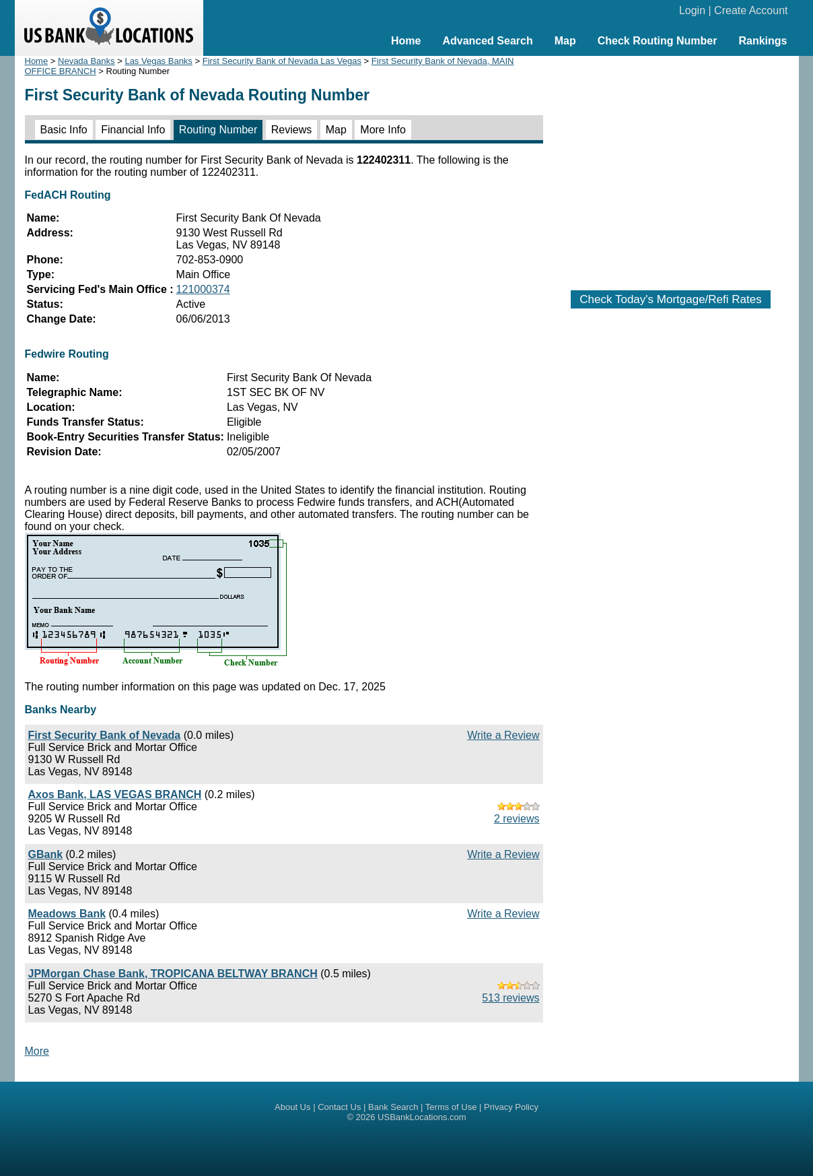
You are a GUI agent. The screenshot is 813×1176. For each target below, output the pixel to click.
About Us (292, 1107)
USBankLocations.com (422, 1117)
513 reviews (510, 998)
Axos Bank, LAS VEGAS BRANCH (115, 794)
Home (406, 40)
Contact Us (339, 1107)
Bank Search (393, 1107)
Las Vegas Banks (158, 61)
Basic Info (63, 129)
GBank (45, 854)
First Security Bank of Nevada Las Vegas (282, 61)
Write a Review (503, 735)
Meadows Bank (67, 913)
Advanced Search (487, 40)
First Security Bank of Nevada (104, 735)
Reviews (291, 129)
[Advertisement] (671, 166)
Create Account (750, 10)
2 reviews (517, 818)
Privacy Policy (511, 1107)
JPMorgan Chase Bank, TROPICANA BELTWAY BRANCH (173, 973)
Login (692, 10)
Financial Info (133, 129)
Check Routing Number (657, 40)
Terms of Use (451, 1107)
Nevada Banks (86, 61)
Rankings (762, 40)
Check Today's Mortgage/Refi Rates (670, 299)
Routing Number (218, 129)
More (37, 1051)
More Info (383, 129)
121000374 (203, 289)
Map (565, 40)
